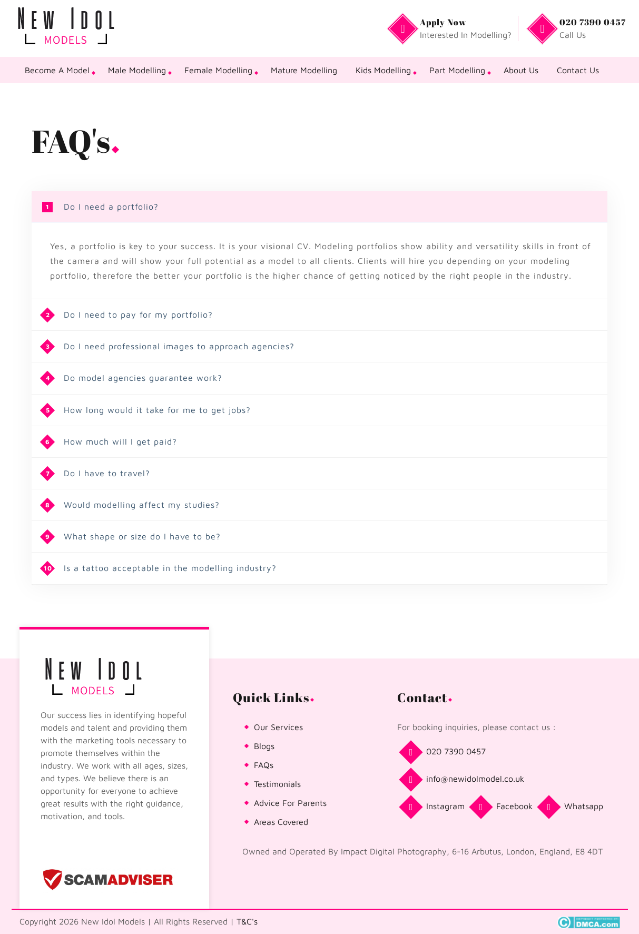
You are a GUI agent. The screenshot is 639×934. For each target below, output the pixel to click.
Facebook (503, 807)
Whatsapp (571, 807)
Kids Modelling (383, 70)
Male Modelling (137, 70)
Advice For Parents (290, 803)
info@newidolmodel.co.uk (463, 779)
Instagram (433, 807)
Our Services (278, 727)
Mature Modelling (304, 70)
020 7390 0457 (444, 752)
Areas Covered (281, 822)
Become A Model (57, 70)
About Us (521, 70)
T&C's (247, 921)
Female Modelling (218, 70)
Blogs (264, 746)
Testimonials (277, 784)
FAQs (263, 765)
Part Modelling (457, 70)
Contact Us (578, 70)
